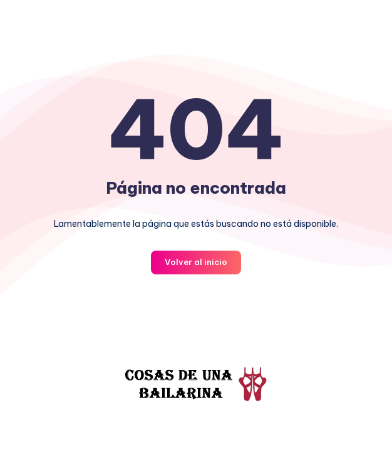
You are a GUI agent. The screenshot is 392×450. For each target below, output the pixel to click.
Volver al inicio (196, 262)
